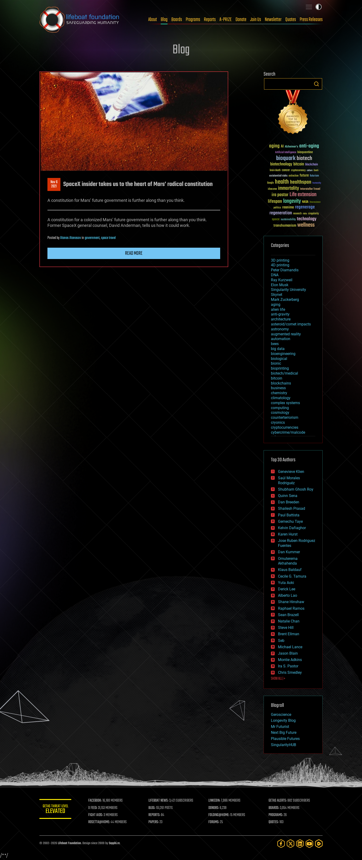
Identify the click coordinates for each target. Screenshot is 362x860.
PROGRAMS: (276, 815)
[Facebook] (281, 843)
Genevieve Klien (291, 471)
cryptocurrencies (284, 427)
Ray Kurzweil (281, 280)
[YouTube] (309, 843)
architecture (280, 319)
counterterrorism (284, 417)
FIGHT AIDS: (96, 815)
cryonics (278, 422)
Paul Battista (288, 515)
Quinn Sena (287, 495)
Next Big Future (283, 732)
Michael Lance (290, 647)
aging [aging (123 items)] (274, 146)
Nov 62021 (54, 184)
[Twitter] (290, 843)
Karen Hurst (288, 534)
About (152, 19)
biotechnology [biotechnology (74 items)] (281, 164)
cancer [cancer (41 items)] (286, 170)
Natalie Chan (288, 621)
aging (275, 304)
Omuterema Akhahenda (288, 561)
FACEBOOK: (96, 801)
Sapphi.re (114, 843)
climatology (280, 398)
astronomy (280, 329)
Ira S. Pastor (288, 666)
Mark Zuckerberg (285, 299)
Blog (164, 19)
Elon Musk (279, 285)
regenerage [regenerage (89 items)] (305, 207)
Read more (134, 253)
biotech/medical (284, 373)
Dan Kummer (289, 552)
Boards (176, 19)
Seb (281, 640)
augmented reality (286, 334)
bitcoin (276, 378)
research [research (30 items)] (297, 213)
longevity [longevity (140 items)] (292, 201)
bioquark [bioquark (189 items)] (285, 158)
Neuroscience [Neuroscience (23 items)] (315, 202)
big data (278, 348)
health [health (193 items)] (282, 182)
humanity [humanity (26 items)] (316, 183)
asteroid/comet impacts (291, 324)
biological (279, 358)
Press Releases (311, 19)
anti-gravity (280, 314)
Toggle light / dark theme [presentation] (319, 7)
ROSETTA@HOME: (100, 822)
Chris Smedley (290, 672)
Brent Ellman (288, 634)
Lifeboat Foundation (69, 843)
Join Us (255, 19)
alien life (278, 309)
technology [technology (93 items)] (306, 219)
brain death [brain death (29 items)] (275, 170)
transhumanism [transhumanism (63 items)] (285, 225)
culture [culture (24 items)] (309, 170)
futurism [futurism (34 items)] (314, 176)
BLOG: (152, 808)
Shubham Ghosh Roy (295, 489)
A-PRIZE (225, 19)
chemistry (279, 393)
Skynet (276, 294)
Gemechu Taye (290, 521)
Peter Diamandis (285, 270)
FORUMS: (214, 822)
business (278, 388)
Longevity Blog (283, 720)
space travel (108, 238)
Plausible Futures (285, 738)
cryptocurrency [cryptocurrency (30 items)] (298, 170)
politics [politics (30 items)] (277, 207)
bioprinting (280, 368)
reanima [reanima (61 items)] (288, 207)
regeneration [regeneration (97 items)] (280, 213)
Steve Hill (286, 627)
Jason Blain (288, 653)
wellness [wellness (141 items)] (306, 225)
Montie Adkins (290, 659)
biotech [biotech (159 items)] (304, 158)
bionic (276, 363)
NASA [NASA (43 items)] (305, 202)
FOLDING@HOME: (219, 815)
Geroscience (281, 714)
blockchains (281, 383)
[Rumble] (319, 843)
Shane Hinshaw (291, 602)
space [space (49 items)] (276, 219)
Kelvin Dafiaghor (292, 528)
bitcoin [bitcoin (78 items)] (298, 164)
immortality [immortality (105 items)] (288, 188)
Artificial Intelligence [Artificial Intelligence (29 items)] (285, 152)
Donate (241, 19)
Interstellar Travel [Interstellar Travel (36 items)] (310, 189)
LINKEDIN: (215, 801)
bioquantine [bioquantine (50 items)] (305, 152)
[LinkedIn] (300, 843)
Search (316, 84)
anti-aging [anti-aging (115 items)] (309, 146)
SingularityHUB (283, 745)
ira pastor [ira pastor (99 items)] (280, 195)
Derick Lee (286, 589)
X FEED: (93, 808)
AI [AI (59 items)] (282, 146)
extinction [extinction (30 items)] (294, 175)
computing (280, 408)
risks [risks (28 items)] (305, 213)
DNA (274, 275)
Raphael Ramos (291, 608)
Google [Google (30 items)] (270, 183)
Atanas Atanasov (70, 238)
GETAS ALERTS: (278, 801)
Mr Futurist (280, 726)
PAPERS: (154, 822)
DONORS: (214, 808)
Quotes (290, 19)
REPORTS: (155, 815)
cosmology (280, 412)
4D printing (280, 265)
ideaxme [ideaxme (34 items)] (272, 189)
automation (280, 339)
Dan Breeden (288, 502)
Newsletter (273, 19)
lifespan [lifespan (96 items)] (275, 201)
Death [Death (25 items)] (316, 170)
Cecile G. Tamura (292, 576)
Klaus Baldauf (290, 569)
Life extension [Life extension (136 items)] (303, 195)
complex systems (285, 403)
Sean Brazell (288, 615)
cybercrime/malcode (288, 432)
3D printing (280, 260)
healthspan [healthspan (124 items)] (300, 182)
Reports (210, 19)
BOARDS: (274, 808)
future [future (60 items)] (304, 175)
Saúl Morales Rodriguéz (289, 480)
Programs (193, 19)
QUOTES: (274, 822)
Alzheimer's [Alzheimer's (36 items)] (291, 147)
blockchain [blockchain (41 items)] (311, 165)
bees (275, 343)
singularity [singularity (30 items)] (313, 213)
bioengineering (283, 353)
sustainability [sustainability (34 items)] (288, 219)
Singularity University (288, 289)
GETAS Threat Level (56, 809)
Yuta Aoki (286, 582)
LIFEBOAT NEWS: (159, 801)
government (92, 238)
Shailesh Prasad (291, 508)
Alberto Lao (287, 595)
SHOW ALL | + (278, 679)
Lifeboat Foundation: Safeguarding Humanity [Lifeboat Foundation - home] (79, 20)
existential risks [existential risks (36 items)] (278, 176)
